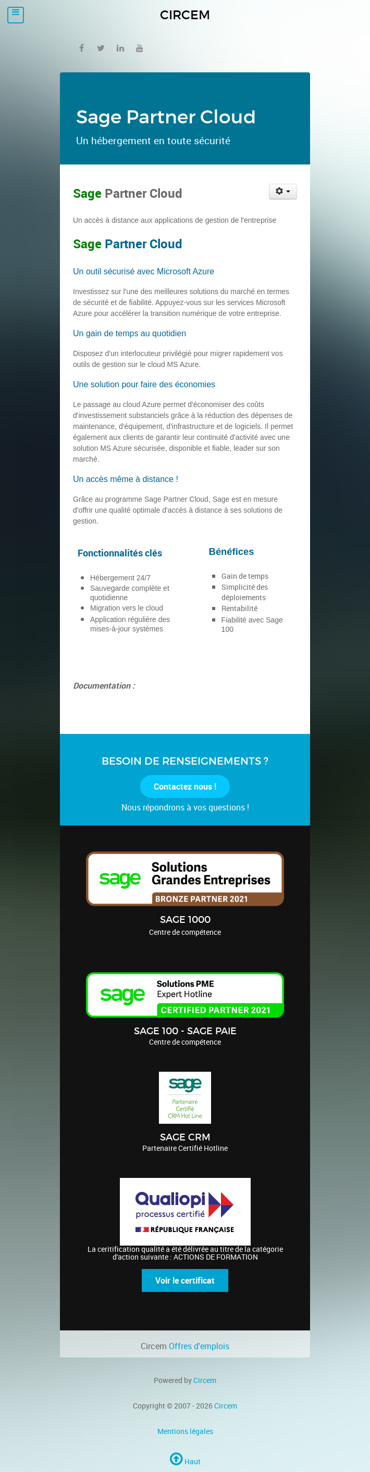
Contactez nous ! (185, 786)
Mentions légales (185, 1431)
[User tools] (283, 191)
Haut (185, 1461)
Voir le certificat (185, 1280)
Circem (204, 1380)
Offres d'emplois (199, 1346)
